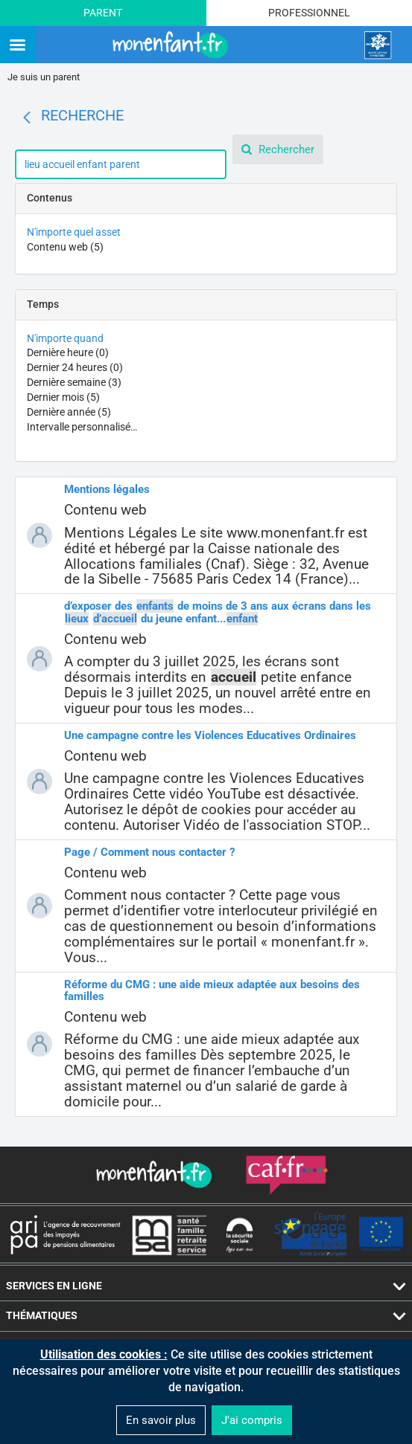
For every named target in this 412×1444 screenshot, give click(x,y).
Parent (102, 13)
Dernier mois (63, 397)
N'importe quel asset (74, 232)
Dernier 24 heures (75, 367)
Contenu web (65, 247)
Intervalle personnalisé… (82, 427)
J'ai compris (251, 1420)
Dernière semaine (74, 382)
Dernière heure (68, 352)
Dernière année (69, 412)
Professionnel (309, 13)
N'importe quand (65, 338)
